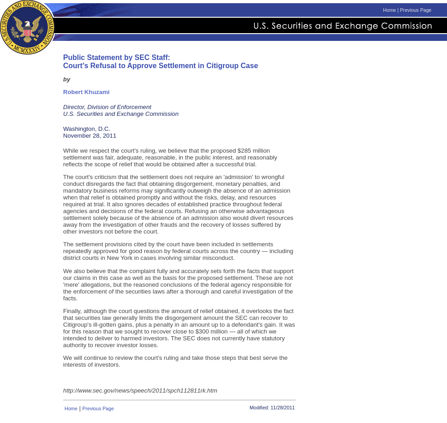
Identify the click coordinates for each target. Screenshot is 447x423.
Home (389, 10)
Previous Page (415, 10)
